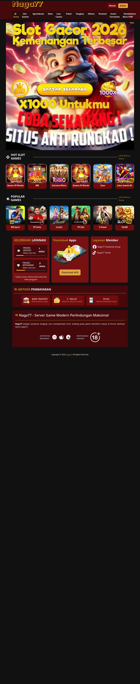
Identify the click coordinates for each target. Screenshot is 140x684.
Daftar (123, 5)
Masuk (112, 5)
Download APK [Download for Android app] (70, 272)
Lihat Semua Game (124, 157)
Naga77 (69, 354)
